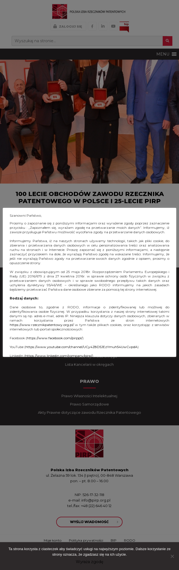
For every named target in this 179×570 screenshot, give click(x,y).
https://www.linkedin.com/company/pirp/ (58, 356)
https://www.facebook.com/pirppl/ (54, 338)
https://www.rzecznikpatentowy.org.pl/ (42, 325)
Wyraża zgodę (89, 561)
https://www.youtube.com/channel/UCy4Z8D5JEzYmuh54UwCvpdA (81, 347)
